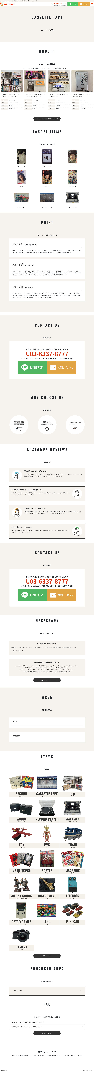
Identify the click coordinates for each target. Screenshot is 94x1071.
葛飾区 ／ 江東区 (18, 990)
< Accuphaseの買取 (4, 1070)
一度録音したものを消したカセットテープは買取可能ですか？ (27, 1027)
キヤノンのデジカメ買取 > (88, 1070)
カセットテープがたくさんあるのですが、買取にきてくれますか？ (28, 1022)
